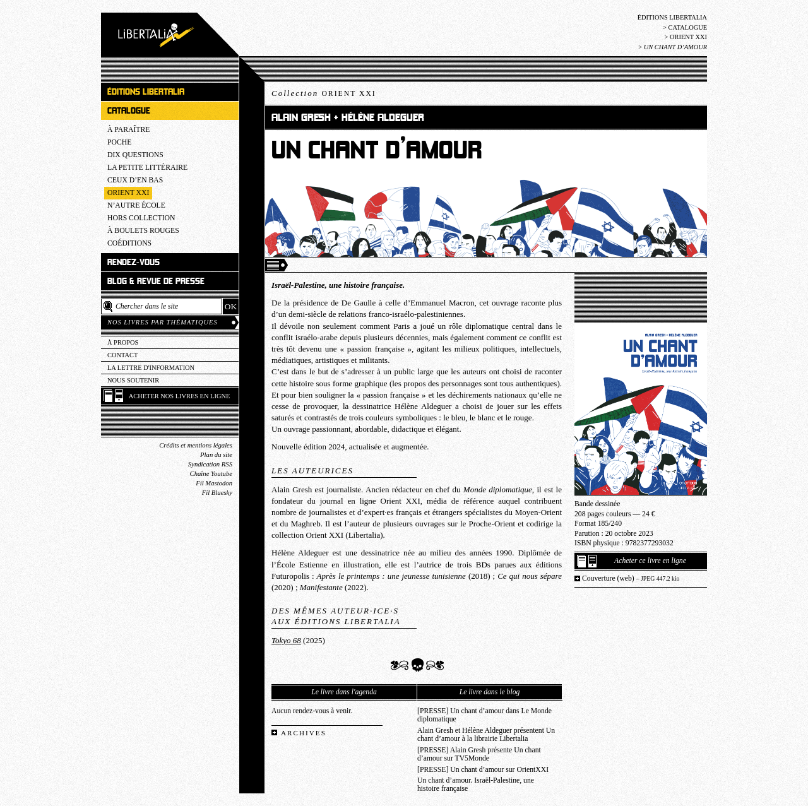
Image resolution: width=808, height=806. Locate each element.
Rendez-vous (133, 262)
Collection (323, 93)
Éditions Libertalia (672, 17)
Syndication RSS (210, 464)
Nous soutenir (133, 380)
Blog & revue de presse (156, 281)
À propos (122, 342)
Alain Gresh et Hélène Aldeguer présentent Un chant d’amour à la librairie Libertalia (486, 734)
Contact (122, 355)
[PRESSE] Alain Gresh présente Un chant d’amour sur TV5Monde (479, 754)
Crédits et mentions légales (195, 445)
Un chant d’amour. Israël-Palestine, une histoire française (475, 784)
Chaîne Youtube (211, 473)
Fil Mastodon (214, 483)
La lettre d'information (150, 367)
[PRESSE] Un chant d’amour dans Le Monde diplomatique (484, 715)
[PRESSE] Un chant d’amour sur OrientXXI (483, 770)
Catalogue (687, 27)
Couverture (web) (631, 578)
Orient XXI (688, 36)
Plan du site (216, 454)
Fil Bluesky (217, 492)
